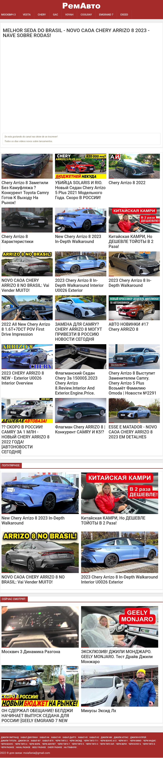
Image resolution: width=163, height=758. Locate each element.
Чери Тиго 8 (149, 744)
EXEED (127, 14)
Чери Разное (7, 748)
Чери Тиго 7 (63, 744)
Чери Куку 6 (134, 744)
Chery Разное (55, 748)
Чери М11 (123, 741)
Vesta (27, 14)
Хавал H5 (83, 738)
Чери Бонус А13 (108, 741)
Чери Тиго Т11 (91, 741)
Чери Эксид (75, 741)
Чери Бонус (7, 744)
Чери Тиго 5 (78, 744)
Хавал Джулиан (29, 738)
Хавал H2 (94, 738)
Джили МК (106, 738)
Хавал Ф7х (48, 741)
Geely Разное (39, 748)
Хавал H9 (56, 738)
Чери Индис (149, 741)
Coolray (88, 14)
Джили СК (23, 741)
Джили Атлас (121, 738)
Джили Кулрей (138, 738)
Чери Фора (34, 744)
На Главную (70, 748)
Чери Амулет (49, 744)
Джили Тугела (8, 741)
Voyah (71, 14)
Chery (43, 14)
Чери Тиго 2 (61, 741)
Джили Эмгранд (10, 738)
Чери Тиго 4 (21, 744)
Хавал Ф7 (36, 741)
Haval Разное (23, 748)
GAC (56, 14)
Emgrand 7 (109, 14)
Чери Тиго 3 (92, 744)
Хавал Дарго (69, 738)
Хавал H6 (44, 738)
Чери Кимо (135, 741)
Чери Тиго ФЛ (107, 744)
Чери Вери (121, 744)
